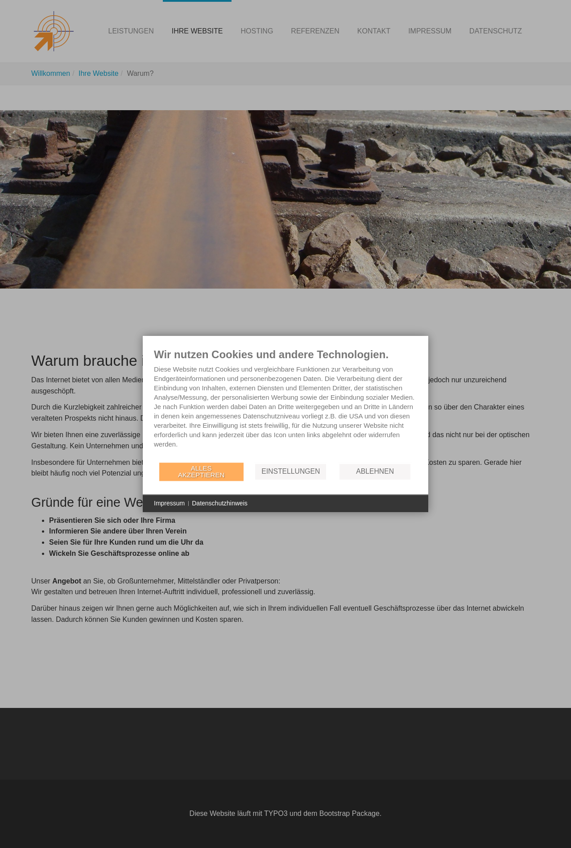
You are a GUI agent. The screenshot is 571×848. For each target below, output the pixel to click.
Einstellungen (290, 471)
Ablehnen (375, 471)
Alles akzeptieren (201, 471)
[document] (285, 404)
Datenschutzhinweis (220, 503)
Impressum (169, 503)
